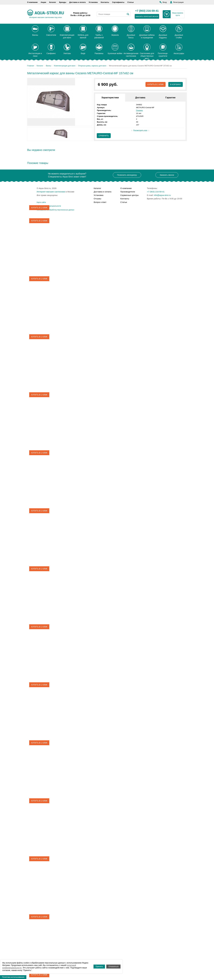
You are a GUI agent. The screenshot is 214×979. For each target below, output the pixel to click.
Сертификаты (118, 2)
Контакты (105, 2)
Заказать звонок (167, 175)
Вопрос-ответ (100, 202)
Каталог (52, 2)
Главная (30, 66)
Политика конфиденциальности (49, 206)
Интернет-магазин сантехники (51, 191)
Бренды (62, 2)
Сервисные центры (129, 195)
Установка (93, 2)
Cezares (139, 110)
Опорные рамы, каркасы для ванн (92, 66)
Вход (165, 2)
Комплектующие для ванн (64, 66)
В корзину (175, 84)
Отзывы (97, 198)
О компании (32, 2)
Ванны (48, 66)
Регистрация (178, 2)
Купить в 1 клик (155, 84)
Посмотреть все (140, 130)
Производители (127, 191)
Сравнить (104, 136)
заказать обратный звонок (147, 16)
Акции (43, 2)
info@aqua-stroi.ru (162, 195)
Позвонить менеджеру (127, 175)
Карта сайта (41, 202)
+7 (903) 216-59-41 (147, 11)
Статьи (130, 2)
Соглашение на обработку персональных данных (55, 210)
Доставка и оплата (77, 2)
